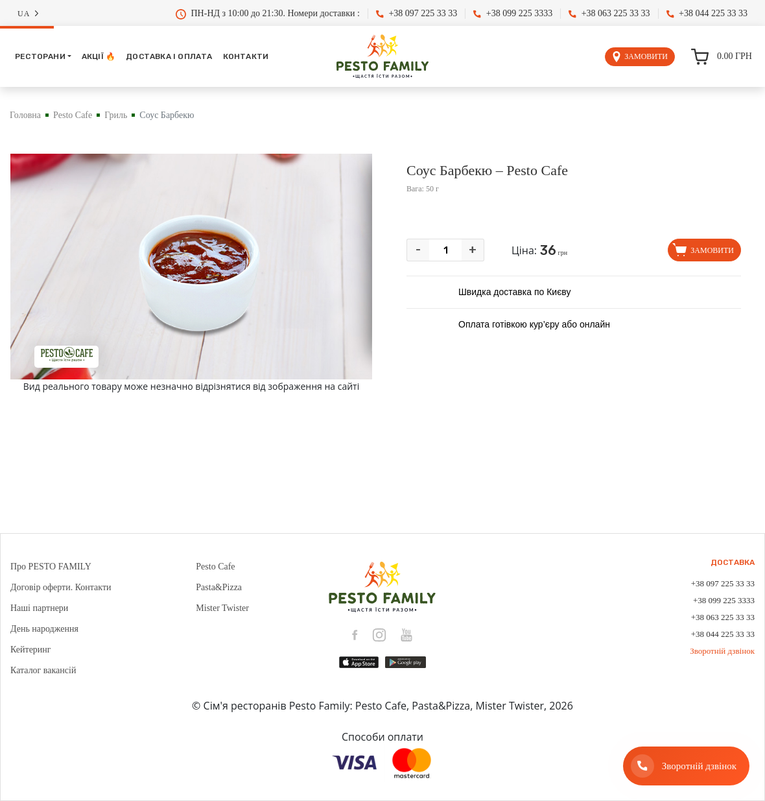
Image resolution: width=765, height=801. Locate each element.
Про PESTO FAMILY (50, 566)
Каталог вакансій (43, 670)
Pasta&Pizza (219, 587)
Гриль (115, 115)
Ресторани (40, 56)
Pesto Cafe (72, 115)
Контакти (246, 56)
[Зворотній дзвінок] (686, 766)
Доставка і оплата (169, 56)
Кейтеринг (30, 649)
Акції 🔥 (98, 56)
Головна (25, 115)
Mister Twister (222, 608)
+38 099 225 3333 (512, 13)
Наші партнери (39, 608)
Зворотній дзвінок (722, 651)
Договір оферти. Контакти (61, 587)
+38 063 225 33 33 (609, 13)
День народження (44, 629)
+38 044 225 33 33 (706, 13)
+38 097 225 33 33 (416, 13)
